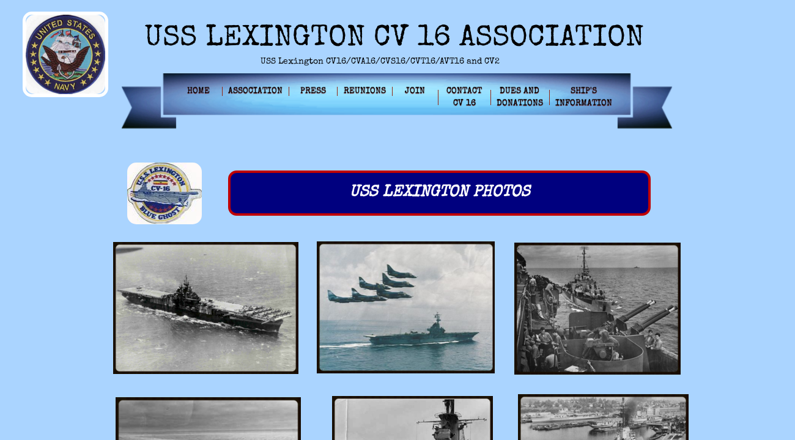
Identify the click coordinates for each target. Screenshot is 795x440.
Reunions (365, 91)
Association (255, 91)
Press (313, 91)
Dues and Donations (520, 97)
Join (415, 91)
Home (198, 91)
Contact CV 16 (464, 97)
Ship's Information (583, 97)
